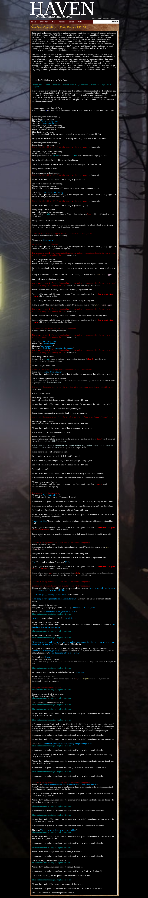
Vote (80, 22)
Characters (44, 22)
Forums (62, 22)
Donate (72, 22)
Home (33, 22)
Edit (99, 19)
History (106, 19)
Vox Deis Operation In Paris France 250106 (58, 27)
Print (113, 19)
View (93, 19)
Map (54, 22)
